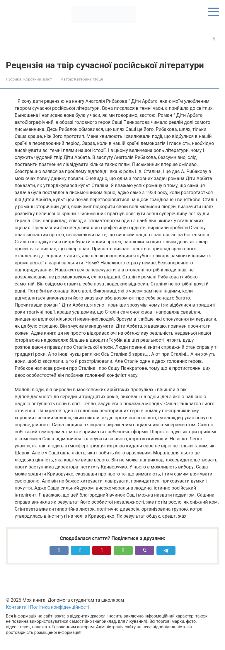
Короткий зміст (37, 79)
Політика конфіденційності (59, 607)
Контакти (16, 607)
